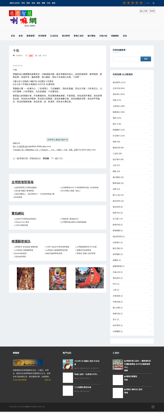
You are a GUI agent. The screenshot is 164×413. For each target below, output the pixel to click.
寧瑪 (23, 3)
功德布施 (118, 302)
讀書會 (117, 260)
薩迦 (38, 3)
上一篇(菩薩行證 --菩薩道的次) (27, 158)
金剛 (116, 189)
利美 (48, 3)
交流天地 (119, 88)
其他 (125, 36)
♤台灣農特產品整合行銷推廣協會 (73, 222)
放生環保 (118, 325)
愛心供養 (118, 308)
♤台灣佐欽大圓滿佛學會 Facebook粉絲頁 (23, 251)
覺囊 (43, 3)
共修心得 (118, 272)
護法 (117, 124)
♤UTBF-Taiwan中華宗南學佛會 (56, 247)
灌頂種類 (118, 254)
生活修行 (119, 136)
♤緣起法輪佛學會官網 (53, 253)
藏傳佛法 (119, 112)
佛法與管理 (118, 237)
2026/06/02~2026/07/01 (90, 368)
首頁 (13, 36)
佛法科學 (118, 201)
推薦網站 (115, 36)
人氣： (42, 55)
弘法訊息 (54, 36)
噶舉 (28, 3)
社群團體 (118, 331)
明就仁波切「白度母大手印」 (86, 374)
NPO (116, 284)
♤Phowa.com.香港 (21, 222)
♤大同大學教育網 (20, 225)
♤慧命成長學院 (19, 257)
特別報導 (42, 36)
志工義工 (118, 219)
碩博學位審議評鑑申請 (57, 140)
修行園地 (91, 36)
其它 (116, 319)
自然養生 (118, 242)
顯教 (53, 3)
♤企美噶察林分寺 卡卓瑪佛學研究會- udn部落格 (79, 187)
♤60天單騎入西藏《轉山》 (70, 191)
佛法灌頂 (118, 278)
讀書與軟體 (118, 266)
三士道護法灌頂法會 (82, 387)
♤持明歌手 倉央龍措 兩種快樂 (25, 247)
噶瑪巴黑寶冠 (130, 376)
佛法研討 (119, 94)
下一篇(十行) (57, 158)
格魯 (33, 3)
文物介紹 (103, 36)
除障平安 (118, 213)
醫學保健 (118, 183)
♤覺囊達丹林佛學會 (83, 250)
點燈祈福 (118, 225)
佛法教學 (119, 82)
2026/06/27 (85, 378)
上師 (116, 290)
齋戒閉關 (118, 230)
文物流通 (118, 296)
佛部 (117, 118)
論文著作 (118, 159)
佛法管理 (118, 207)
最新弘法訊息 (15, 3)
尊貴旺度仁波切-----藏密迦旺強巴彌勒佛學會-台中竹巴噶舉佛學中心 (137, 364)
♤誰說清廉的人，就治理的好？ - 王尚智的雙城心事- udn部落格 (34, 195)
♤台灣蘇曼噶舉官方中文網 (85, 247)
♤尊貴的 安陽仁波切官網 (85, 253)
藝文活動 (118, 248)
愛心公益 (118, 195)
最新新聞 (30, 36)
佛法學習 (66, 36)
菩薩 (117, 100)
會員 (21, 36)
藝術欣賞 (118, 148)
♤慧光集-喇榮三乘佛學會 (23, 191)
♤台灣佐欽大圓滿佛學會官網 (56, 250)
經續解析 (119, 130)
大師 (116, 165)
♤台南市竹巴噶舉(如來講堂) (24, 219)
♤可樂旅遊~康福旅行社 (69, 219)
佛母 (116, 142)
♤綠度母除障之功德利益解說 (25, 187)
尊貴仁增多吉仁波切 (133, 389)
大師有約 (119, 106)
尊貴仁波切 (79, 36)
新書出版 (118, 314)
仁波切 (117, 153)
